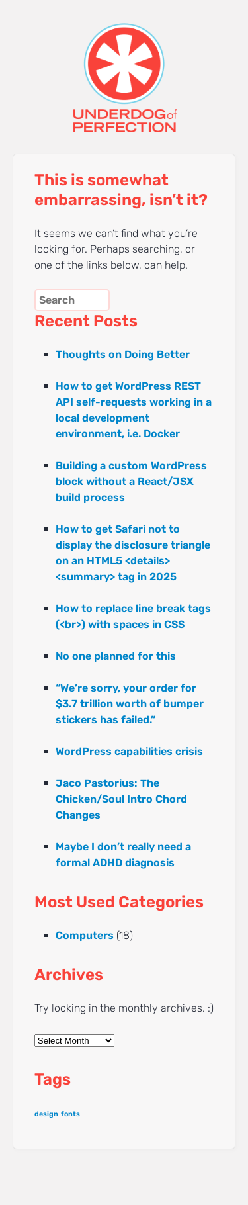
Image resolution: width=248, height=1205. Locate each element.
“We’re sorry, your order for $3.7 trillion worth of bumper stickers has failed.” (130, 704)
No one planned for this (116, 656)
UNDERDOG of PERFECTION (124, 66)
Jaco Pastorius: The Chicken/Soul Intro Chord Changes (121, 799)
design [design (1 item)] (46, 1114)
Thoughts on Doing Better (123, 354)
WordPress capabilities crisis (129, 751)
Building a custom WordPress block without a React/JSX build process (131, 481)
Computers (85, 935)
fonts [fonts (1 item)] (70, 1114)
